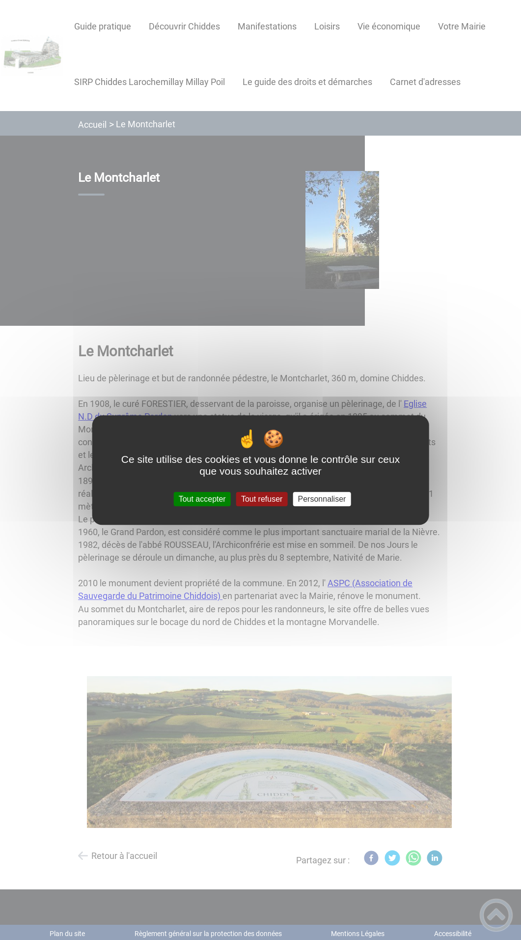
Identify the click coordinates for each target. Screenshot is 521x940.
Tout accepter (202, 499)
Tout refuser (261, 499)
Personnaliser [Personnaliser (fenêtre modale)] (322, 499)
